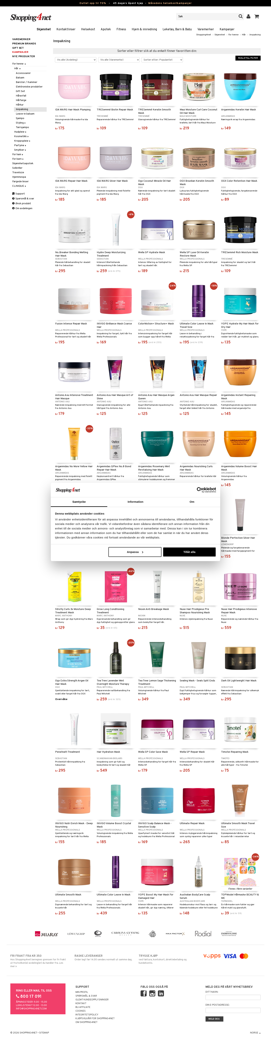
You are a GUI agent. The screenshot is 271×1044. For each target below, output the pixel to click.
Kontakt (80, 1003)
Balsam (20, 77)
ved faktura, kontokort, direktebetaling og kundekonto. (167, 959)
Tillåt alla (189, 552)
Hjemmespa (19, 177)
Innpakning (255, 34)
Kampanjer (227, 29)
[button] (257, 16)
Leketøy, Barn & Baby (177, 29)
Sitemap (44, 1032)
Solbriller (17, 168)
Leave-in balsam (25, 113)
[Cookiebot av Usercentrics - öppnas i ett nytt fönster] (199, 490)
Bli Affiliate (82, 1007)
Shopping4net (203, 34)
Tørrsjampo (22, 127)
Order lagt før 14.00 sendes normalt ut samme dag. (103, 957)
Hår (244, 34)
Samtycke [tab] (79, 501)
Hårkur (20, 104)
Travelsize (18, 172)
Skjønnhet (44, 29)
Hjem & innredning (144, 29)
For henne (233, 34)
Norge (255, 1032)
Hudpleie (20, 132)
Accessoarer (23, 73)
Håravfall (21, 95)
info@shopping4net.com (31, 1008)
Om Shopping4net (86, 1022)
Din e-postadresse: (217, 1005)
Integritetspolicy (86, 1014)
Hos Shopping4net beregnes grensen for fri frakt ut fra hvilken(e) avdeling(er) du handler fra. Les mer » (39, 961)
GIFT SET (18, 48)
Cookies (80, 1011)
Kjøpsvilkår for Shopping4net (95, 1018)
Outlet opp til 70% (92, 3)
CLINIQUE (19, 186)
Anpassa (135, 552)
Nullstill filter (248, 58)
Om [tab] (192, 501)
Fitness (121, 29)
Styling (21, 123)
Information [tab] (135, 501)
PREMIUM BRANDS (24, 43)
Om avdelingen (22, 208)
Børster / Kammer (26, 82)
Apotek (106, 29)
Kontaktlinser (65, 29)
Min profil (81, 992)
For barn (18, 159)
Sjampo (20, 118)
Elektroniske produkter (29, 86)
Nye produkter (23, 56)
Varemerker (205, 29)
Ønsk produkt (21, 203)
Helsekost (88, 29)
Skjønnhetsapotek (22, 163)
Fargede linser (20, 181)
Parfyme (20, 145)
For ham (18, 154)
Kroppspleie (22, 141)
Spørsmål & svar (23, 198)
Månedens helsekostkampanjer (170, 3)
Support (18, 193)
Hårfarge (21, 100)
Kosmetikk (21, 136)
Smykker (20, 150)
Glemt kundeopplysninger (92, 999)
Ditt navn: (212, 992)
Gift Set (20, 91)
